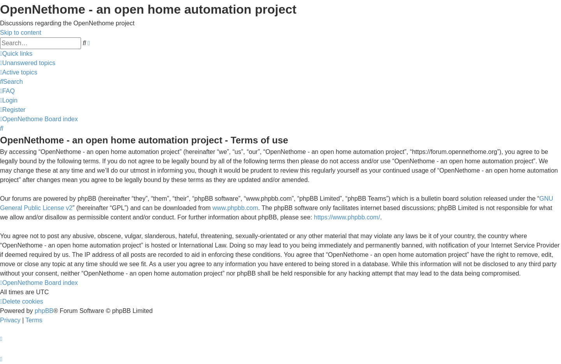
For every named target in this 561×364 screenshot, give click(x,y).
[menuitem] (27, 63)
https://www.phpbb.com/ (347, 217)
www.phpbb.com (235, 208)
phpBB (44, 310)
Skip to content (20, 32)
